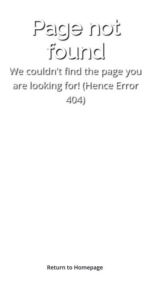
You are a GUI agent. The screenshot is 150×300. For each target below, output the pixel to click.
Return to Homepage (75, 267)
